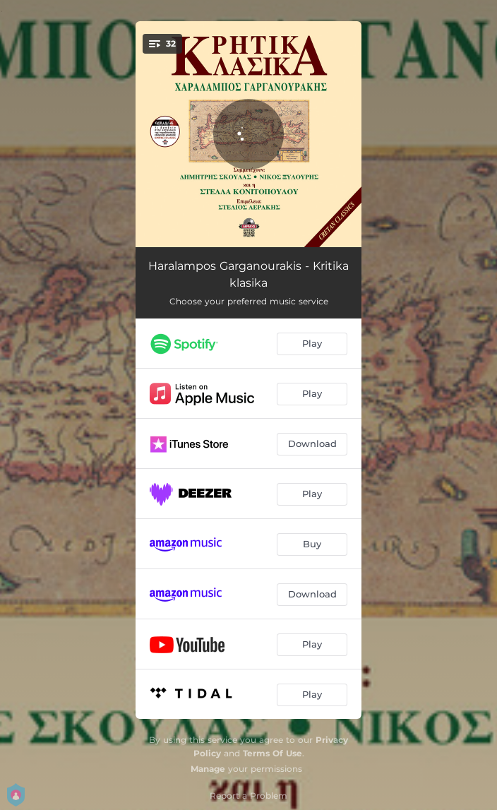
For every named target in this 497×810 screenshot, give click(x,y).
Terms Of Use (272, 753)
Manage (208, 768)
